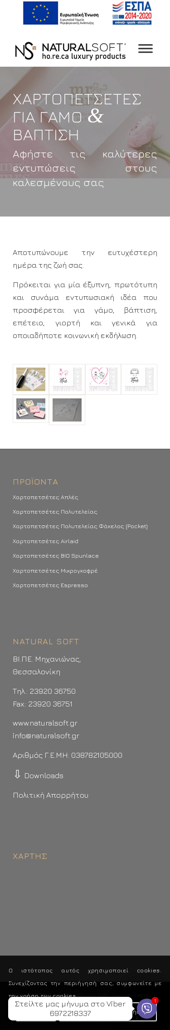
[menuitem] (87, 13)
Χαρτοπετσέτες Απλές (45, 496)
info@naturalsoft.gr (46, 735)
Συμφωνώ (36, 1011)
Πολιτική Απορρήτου (50, 794)
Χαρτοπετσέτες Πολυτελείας (55, 511)
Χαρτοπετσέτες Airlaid (45, 540)
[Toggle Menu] (145, 48)
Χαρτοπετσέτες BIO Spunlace (56, 555)
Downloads (38, 775)
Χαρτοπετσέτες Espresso (50, 585)
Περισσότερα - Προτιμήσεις (108, 1011)
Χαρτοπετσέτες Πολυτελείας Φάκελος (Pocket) (80, 526)
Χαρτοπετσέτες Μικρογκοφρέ (55, 570)
